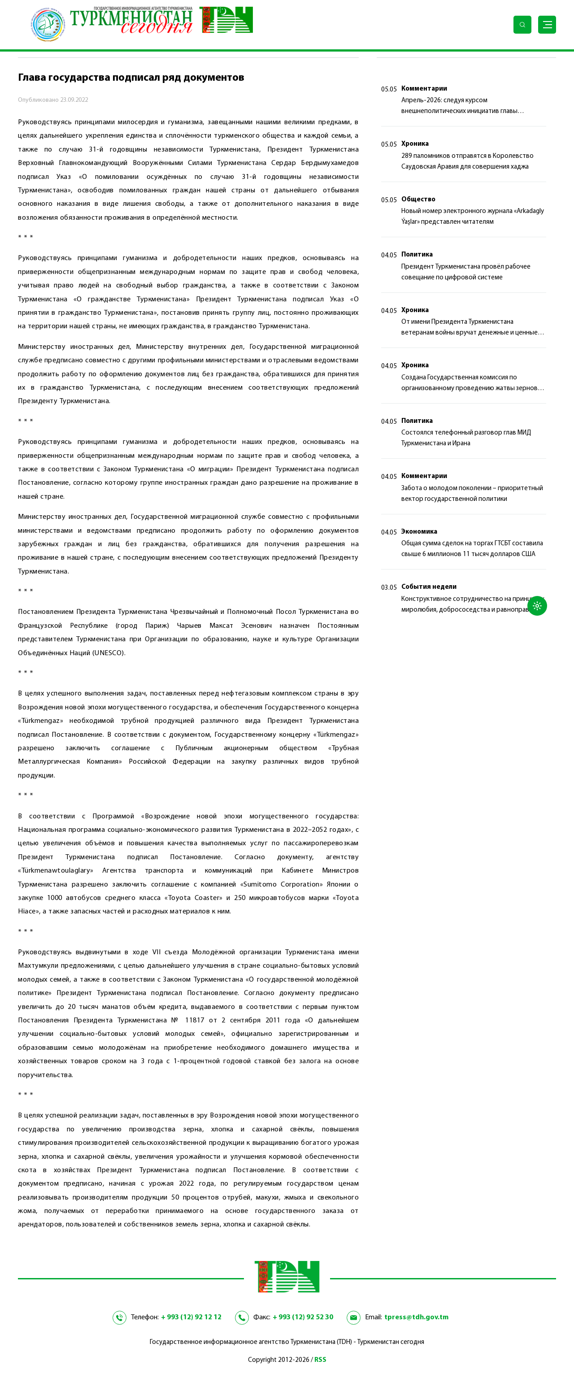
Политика (417, 255)
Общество (418, 199)
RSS (320, 1360)
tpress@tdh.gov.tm (416, 1317)
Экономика (419, 532)
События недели (429, 587)
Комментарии (424, 89)
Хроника (415, 144)
